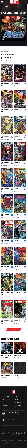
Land (5, 165)
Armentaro (18, 295)
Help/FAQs (4, 399)
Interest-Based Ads (14, 444)
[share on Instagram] (8, 433)
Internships (5, 405)
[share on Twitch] (21, 433)
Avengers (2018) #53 (17, 241)
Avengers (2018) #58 (5, 188)
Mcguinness (3, 297)
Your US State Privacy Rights (20, 440)
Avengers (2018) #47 (17, 320)
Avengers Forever (5, 375)
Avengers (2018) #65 (17, 84)
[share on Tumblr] (11, 433)
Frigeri (5, 243)
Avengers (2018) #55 (17, 215)
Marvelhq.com (17, 402)
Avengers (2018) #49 (17, 293)
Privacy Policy (10, 440)
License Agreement (5, 444)
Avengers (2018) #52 (5, 267)
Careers (4, 402)
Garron (5, 87)
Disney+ (16, 399)
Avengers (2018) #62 (5, 136)
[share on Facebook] (3, 433)
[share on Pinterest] (19, 433)
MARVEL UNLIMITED (9, 54)
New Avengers (17, 355)
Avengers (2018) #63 (17, 110)
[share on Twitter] (5, 433)
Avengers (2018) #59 (17, 162)
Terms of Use (4, 440)
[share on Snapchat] (16, 433)
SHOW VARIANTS (7, 58)
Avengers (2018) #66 (5, 84)
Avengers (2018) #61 (17, 136)
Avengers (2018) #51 (17, 267)
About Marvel (5, 396)
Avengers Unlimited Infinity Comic (6, 356)
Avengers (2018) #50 (5, 293)
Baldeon (5, 295)
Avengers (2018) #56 (5, 215)
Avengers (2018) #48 (5, 320)
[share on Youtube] (13, 433)
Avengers (16, 375)
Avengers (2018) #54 (5, 241)
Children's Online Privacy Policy (18, 442)
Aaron (2, 87)
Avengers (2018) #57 (17, 188)
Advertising (17, 396)
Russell (2, 165)
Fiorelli (5, 139)
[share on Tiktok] (24, 433)
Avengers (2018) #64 (5, 110)
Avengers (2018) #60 (5, 162)
